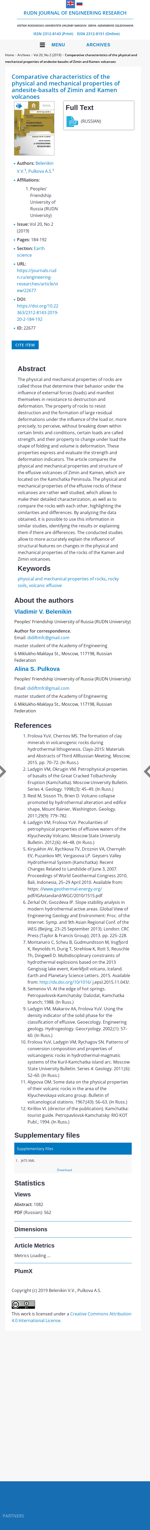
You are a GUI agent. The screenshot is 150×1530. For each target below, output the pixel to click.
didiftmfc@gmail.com (48, 638)
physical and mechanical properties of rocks (62, 579)
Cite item (25, 344)
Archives (98, 45)
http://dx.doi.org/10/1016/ (65, 982)
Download (64, 1170)
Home (9, 55)
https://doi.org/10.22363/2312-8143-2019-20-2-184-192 (37, 312)
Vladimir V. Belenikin (43, 611)
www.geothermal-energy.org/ (72, 889)
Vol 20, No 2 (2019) (47, 55)
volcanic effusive (45, 585)
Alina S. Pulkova (37, 669)
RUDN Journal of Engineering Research (75, 18)
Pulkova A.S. (40, 171)
